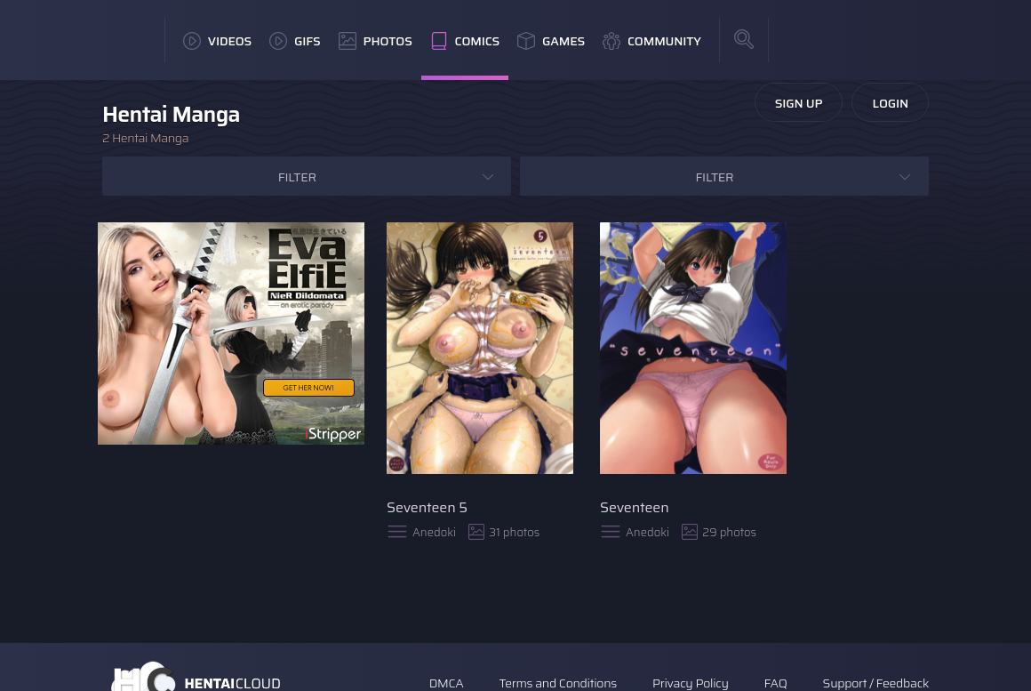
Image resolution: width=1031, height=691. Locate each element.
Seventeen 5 (427, 507)
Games (551, 41)
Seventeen (634, 507)
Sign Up (799, 103)
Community (652, 41)
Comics (465, 41)
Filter (297, 177)
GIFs (295, 41)
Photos (375, 41)
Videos (217, 41)
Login (890, 103)
